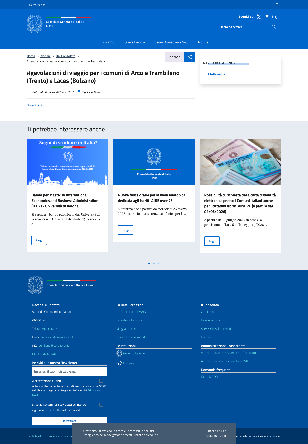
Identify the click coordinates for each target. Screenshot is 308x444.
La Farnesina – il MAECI (132, 311)
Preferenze (216, 431)
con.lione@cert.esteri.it (54, 345)
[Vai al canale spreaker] (266, 16)
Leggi (41, 240)
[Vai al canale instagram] (274, 16)
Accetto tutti (215, 435)
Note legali (34, 436)
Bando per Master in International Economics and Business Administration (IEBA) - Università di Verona (64, 200)
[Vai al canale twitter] (258, 16)
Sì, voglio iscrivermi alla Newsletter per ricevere (59, 405)
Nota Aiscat (35, 105)
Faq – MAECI (209, 376)
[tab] (149, 263)
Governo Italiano (36, 5)
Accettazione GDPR (46, 380)
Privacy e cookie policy (62, 436)
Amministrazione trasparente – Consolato (228, 352)
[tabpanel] (67, 199)
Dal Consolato (65, 55)
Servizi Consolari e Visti (216, 328)
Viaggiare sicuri (126, 328)
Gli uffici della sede (44, 354)
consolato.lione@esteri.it (57, 337)
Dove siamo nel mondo (131, 337)
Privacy (92, 390)
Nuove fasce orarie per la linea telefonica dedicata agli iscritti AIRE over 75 (151, 198)
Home (31, 55)
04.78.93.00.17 (47, 328)
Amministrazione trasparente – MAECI (226, 361)
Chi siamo (207, 311)
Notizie (45, 55)
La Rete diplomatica (129, 320)
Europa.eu (126, 363)
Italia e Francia (210, 320)
